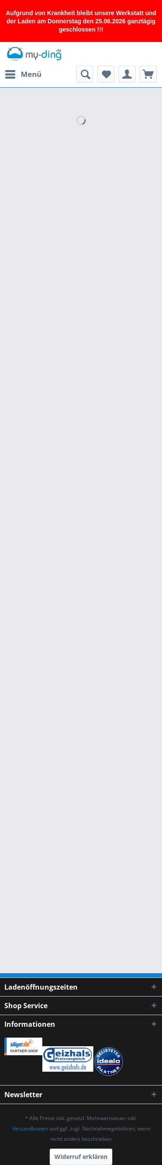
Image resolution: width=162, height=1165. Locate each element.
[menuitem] (23, 74)
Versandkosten (30, 1128)
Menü (23, 73)
